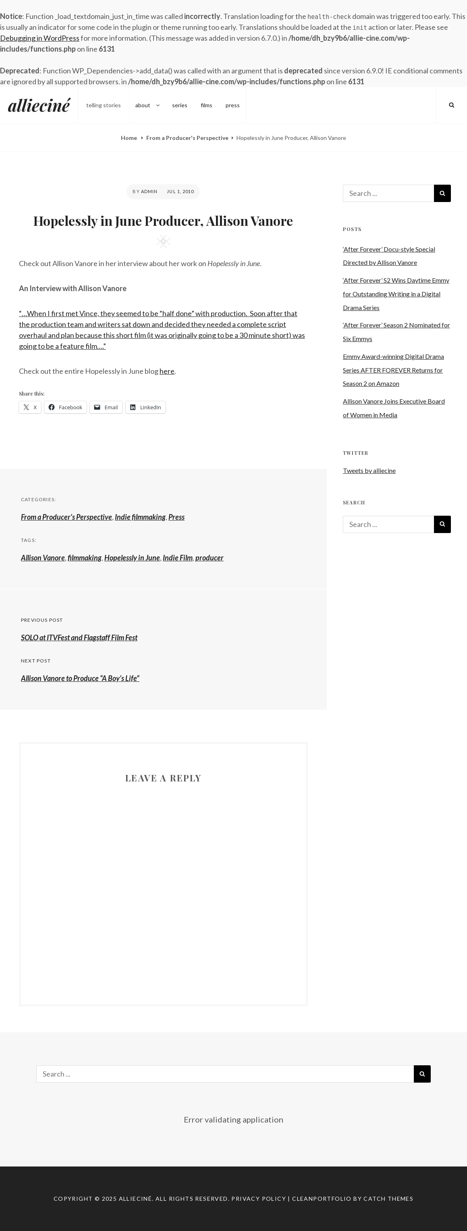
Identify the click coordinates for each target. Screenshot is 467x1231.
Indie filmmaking (140, 516)
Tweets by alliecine (369, 470)
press (233, 105)
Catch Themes (388, 1198)
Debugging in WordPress (39, 37)
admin (149, 191)
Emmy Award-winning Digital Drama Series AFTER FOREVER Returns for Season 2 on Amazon (393, 369)
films (206, 105)
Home (129, 137)
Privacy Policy (258, 1198)
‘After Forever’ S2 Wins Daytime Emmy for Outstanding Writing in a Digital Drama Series (396, 293)
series (179, 105)
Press (176, 516)
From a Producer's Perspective (187, 137)
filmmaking (85, 557)
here (167, 371)
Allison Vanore (43, 557)
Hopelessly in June (132, 557)
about (148, 105)
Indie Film (178, 557)
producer (209, 557)
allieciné (39, 105)
